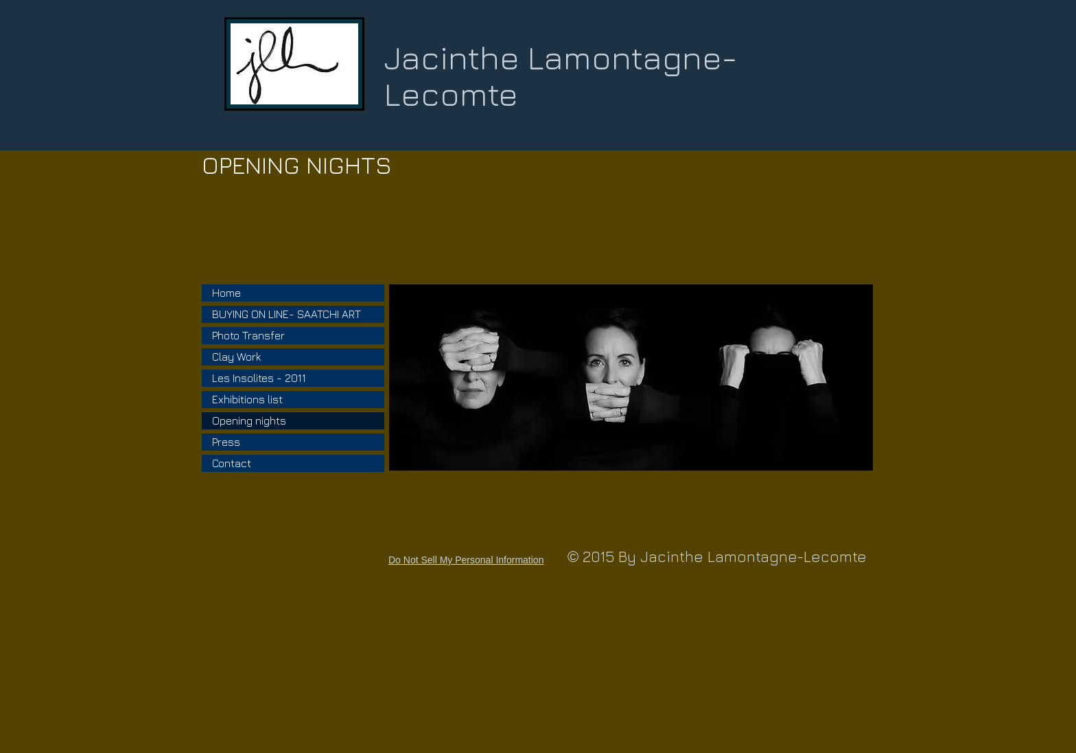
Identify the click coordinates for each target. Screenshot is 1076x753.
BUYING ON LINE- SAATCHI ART (286, 314)
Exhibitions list (247, 399)
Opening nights (249, 420)
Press (226, 442)
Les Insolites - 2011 (259, 378)
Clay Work (236, 356)
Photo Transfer (248, 335)
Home (226, 292)
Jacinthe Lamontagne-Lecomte (561, 75)
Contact (231, 463)
